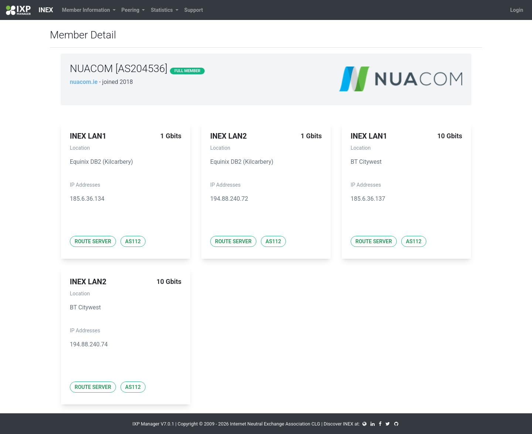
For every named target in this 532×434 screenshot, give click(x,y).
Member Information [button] (86, 10)
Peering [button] (131, 10)
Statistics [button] (162, 10)
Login (516, 10)
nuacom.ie (84, 81)
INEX (29, 10)
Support (193, 10)
